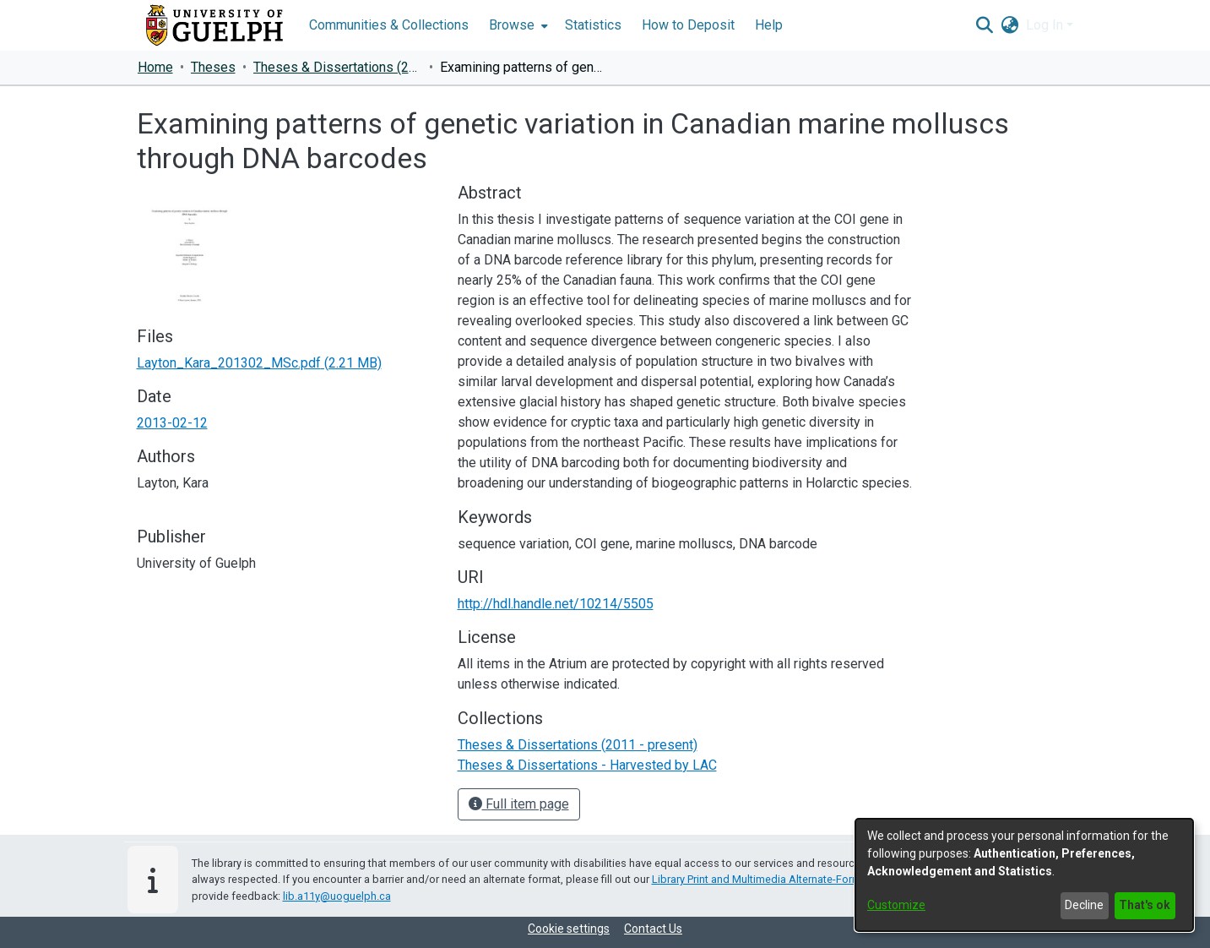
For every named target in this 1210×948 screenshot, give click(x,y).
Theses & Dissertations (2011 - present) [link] (337, 67)
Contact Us (653, 928)
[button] (985, 25)
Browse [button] (511, 25)
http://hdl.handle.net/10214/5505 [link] (556, 604)
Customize (896, 905)
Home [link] (155, 67)
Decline (1084, 905)
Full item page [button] (519, 804)
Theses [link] (213, 67)
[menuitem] (517, 25)
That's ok (1144, 905)
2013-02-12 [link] (172, 423)
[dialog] (1024, 875)
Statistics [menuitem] (593, 25)
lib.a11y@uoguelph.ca (337, 896)
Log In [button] (1046, 25)
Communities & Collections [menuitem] (389, 25)
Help (769, 25)
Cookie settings (569, 928)
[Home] (214, 25)
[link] (259, 363)
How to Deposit (688, 25)
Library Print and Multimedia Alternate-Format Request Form (796, 879)
